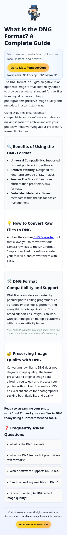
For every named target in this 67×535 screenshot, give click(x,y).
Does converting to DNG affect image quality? (29, 495)
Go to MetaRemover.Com (28, 68)
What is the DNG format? (27, 444)
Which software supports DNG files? (34, 471)
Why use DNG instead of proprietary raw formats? (33, 457)
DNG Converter (43, 237)
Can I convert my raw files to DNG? (34, 482)
